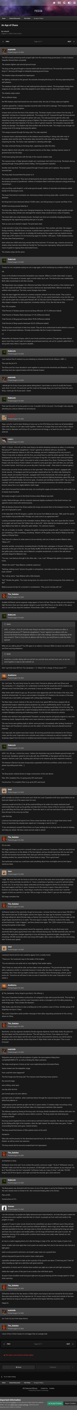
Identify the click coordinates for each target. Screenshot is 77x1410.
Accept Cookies (55, 1403)
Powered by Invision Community (38, 1390)
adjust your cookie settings (19, 1405)
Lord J (10, 439)
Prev (7, 41)
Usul (10, 789)
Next (69, 41)
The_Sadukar (13, 594)
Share (18, 1367)
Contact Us (44, 1388)
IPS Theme (26, 1388)
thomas (11, 1206)
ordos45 (6, 31)
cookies (13, 1402)
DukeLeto (12, 259)
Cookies (51, 1388)
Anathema (12, 675)
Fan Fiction (18, 33)
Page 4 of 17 (38, 41)
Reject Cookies (70, 1403)
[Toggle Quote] (5, 624)
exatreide (12, 49)
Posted (16, 52)
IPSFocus (34, 1388)
